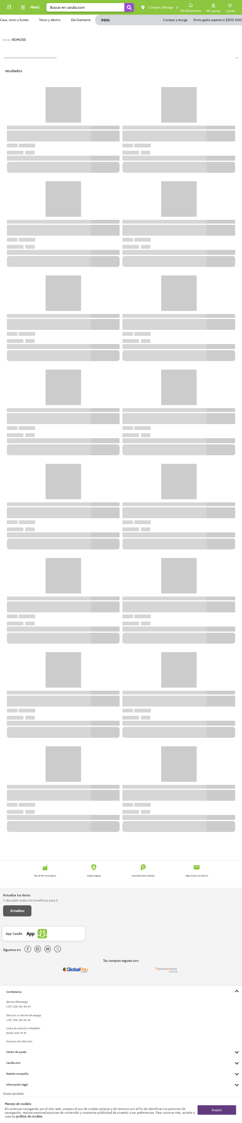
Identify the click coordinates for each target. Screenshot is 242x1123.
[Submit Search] (129, 7)
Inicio (105, 20)
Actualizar (17, 911)
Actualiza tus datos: (17, 895)
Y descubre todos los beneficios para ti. (31, 900)
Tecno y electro (49, 20)
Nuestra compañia (17, 1073)
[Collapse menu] (29, 7)
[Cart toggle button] (230, 7)
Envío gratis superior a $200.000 (218, 20)
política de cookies (29, 1116)
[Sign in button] (213, 7)
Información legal (17, 1084)
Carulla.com (13, 1063)
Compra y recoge (175, 20)
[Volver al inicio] (9, 8)
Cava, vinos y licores (14, 20)
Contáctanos (14, 992)
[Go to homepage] (6, 40)
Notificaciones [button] (191, 7)
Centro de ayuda (16, 1052)
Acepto (217, 1110)
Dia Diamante (81, 20)
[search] (90, 7)
